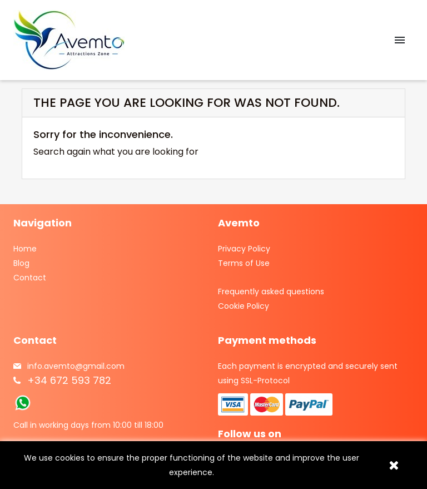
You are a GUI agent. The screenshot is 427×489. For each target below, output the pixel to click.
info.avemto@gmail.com (76, 366)
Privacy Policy (244, 248)
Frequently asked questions (271, 291)
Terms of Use (244, 263)
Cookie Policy (243, 306)
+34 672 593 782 (69, 380)
